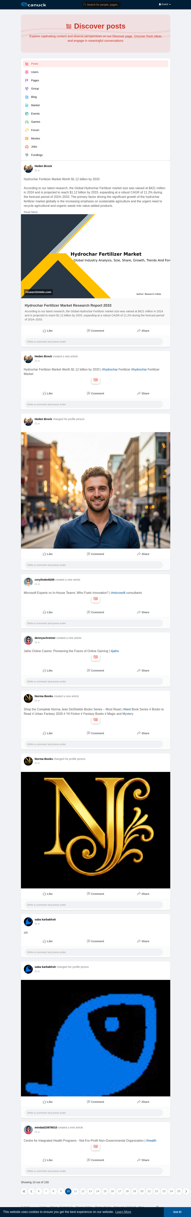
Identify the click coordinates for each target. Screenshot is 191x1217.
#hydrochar (110, 369)
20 (141, 1191)
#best (127, 709)
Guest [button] (165, 4)
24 (171, 1191)
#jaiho (115, 651)
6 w (36, 1132)
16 (112, 1191)
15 (104, 1191)
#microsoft (118, 592)
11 (75, 1191)
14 (97, 1191)
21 (149, 1191)
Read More (31, 212)
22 (156, 1191)
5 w (36, 170)
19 (134, 1191)
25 (178, 1191)
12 (82, 1191)
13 (90, 1191)
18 (127, 1191)
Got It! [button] (177, 1212)
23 (163, 1191)
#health (151, 1140)
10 (68, 1191)
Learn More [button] (123, 1212)
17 (119, 1191)
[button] (101, 4)
